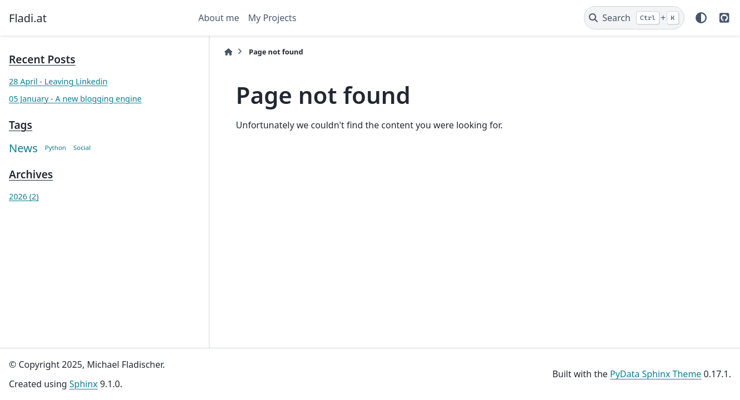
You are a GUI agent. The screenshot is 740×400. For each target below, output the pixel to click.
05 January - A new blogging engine (75, 98)
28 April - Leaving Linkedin (58, 81)
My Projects (272, 18)
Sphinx (83, 384)
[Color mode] (701, 17)
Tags (20, 124)
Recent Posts (42, 59)
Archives (31, 174)
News (23, 147)
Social (82, 147)
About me (218, 18)
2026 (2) (24, 196)
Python (55, 147)
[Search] (634, 17)
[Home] (215, 52)
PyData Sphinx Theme (655, 374)
